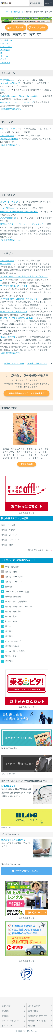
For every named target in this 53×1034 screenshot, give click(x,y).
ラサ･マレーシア (7, 129)
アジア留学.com (7, 80)
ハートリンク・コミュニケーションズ (17, 102)
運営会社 (5, 1016)
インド (3, 59)
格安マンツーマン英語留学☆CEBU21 (16, 318)
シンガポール (6, 40)
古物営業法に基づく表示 (37, 1016)
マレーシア (5, 43)
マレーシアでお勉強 (9, 139)
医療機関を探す (8, 786)
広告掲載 (5, 1011)
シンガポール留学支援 (10, 83)
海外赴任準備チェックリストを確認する (26, 393)
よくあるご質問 (34, 1006)
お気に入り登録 (38, 27)
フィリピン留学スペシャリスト (14, 286)
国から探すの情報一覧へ (38, 550)
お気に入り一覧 (17, 27)
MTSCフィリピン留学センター (13, 311)
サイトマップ (7, 1026)
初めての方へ (7, 1006)
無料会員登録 (37, 3)
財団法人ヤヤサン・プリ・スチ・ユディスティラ (22, 224)
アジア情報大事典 (8, 218)
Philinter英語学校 (7, 337)
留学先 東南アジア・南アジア (38, 363)
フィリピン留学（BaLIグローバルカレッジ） (20, 299)
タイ (2, 53)
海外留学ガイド (17, 12)
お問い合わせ (33, 1011)
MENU (47, 3)
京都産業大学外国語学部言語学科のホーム (19, 211)
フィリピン (5, 50)
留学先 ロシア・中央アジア (15, 363)
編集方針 (31, 1026)
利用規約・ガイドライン (37, 1021)
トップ (5, 12)
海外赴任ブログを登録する (13, 840)
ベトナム (4, 56)
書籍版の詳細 (27, 464)
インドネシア (6, 46)
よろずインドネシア (9, 202)
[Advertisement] (21, 169)
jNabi (2, 90)
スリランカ (5, 62)
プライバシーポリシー (10, 1021)
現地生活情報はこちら (11, 109)
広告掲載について (26, 513)
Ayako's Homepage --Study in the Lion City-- (19, 96)
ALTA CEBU (5, 264)
